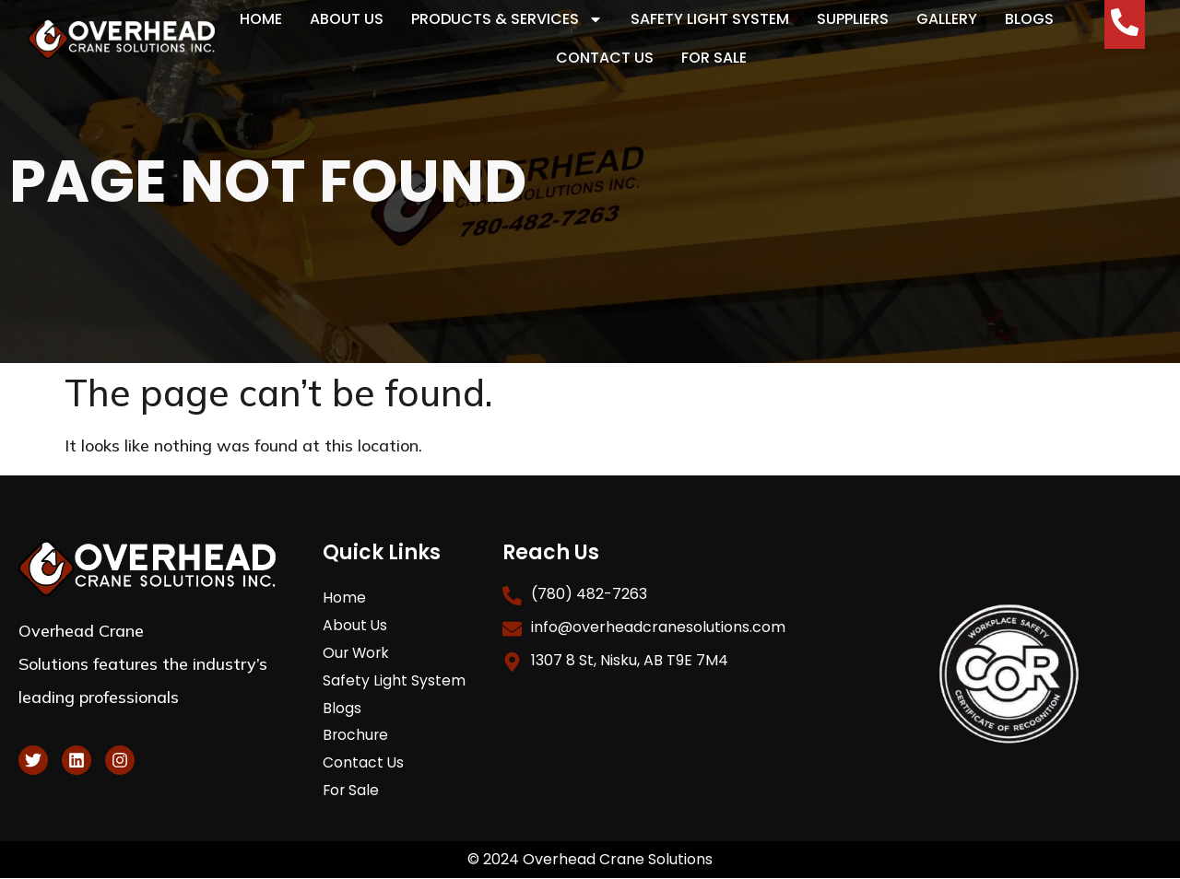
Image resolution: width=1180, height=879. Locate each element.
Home (261, 18)
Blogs (1029, 18)
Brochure (356, 735)
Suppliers (853, 18)
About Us (347, 18)
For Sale (714, 57)
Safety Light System (710, 18)
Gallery (946, 18)
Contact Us (605, 57)
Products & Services (507, 19)
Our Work (357, 652)
